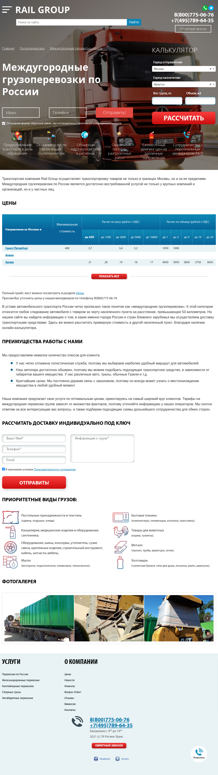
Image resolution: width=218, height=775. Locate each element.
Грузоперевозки (32, 48)
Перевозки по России (15, 674)
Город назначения (166, 78)
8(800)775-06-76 (194, 15)
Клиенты (70, 686)
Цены (80, 293)
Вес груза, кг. (162, 93)
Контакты (70, 710)
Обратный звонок (193, 29)
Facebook (105, 759)
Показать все (109, 276)
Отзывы (69, 698)
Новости (70, 680)
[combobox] (184, 69)
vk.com (125, 759)
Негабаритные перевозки (17, 698)
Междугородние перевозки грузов (76, 48)
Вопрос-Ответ (73, 692)
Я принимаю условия (41, 469)
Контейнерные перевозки (18, 686)
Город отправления (167, 62)
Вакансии (70, 704)
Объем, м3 (193, 93)
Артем (9, 262)
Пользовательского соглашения (55, 469)
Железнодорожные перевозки (20, 680)
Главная (8, 48)
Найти (134, 22)
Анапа (9, 255)
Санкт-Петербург (16, 248)
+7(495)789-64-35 (192, 21)
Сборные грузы (11, 692)
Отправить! (114, 112)
